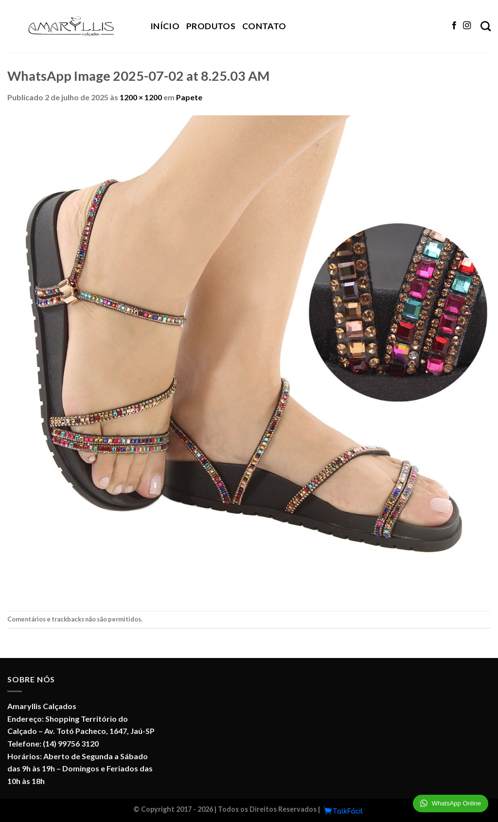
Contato (264, 26)
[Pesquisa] (485, 26)
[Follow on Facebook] (454, 25)
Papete (189, 97)
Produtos (210, 26)
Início (164, 26)
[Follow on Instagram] (467, 25)
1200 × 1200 (141, 97)
